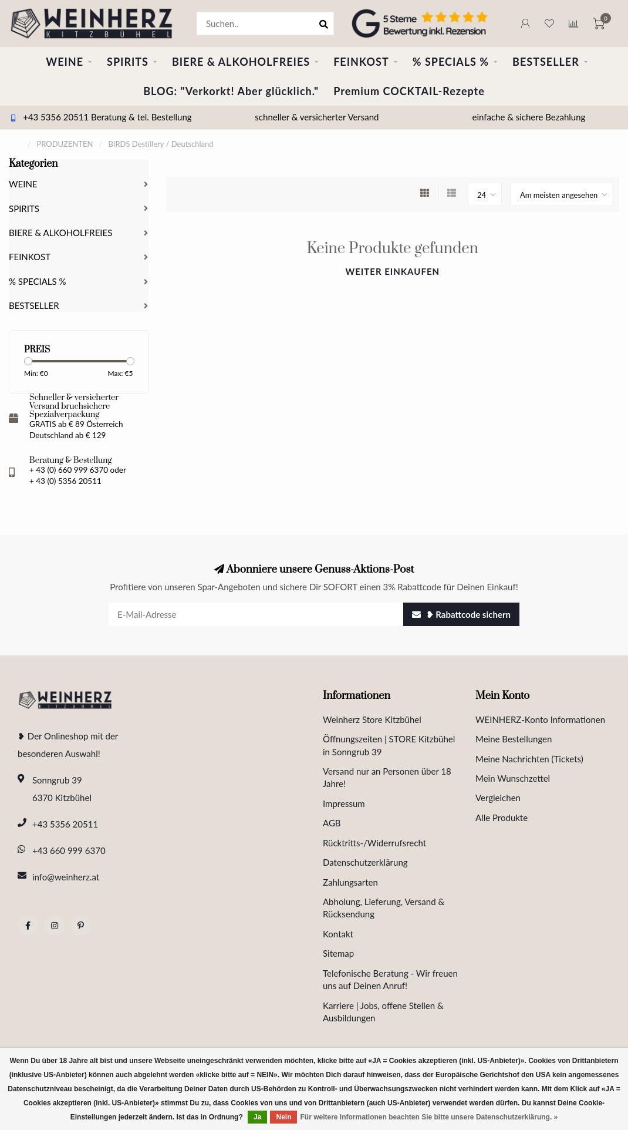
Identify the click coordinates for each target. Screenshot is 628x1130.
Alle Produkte (501, 817)
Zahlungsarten (350, 882)
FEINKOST (361, 61)
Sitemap (338, 953)
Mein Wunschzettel (512, 778)
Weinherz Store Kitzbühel (372, 719)
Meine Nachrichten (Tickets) (529, 759)
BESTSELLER (545, 61)
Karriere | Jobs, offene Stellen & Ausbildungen (383, 1011)
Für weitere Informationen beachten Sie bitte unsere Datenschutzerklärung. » (429, 1117)
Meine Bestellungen (513, 739)
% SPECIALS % (451, 61)
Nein (283, 1117)
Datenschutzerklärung (365, 862)
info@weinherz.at (65, 877)
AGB (332, 823)
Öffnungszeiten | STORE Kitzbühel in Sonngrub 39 (389, 745)
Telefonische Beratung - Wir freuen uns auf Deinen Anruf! (390, 979)
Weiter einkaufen (392, 271)
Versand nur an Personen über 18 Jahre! (387, 777)
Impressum (344, 803)
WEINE (64, 61)
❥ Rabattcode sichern (461, 614)
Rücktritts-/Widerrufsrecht (374, 843)
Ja (257, 1117)
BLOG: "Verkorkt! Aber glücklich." (231, 91)
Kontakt (338, 934)
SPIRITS (127, 61)
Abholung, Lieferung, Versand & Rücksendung (383, 907)
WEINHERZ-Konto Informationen (540, 719)
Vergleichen (498, 797)
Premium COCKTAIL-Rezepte (409, 91)
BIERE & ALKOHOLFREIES (241, 61)
